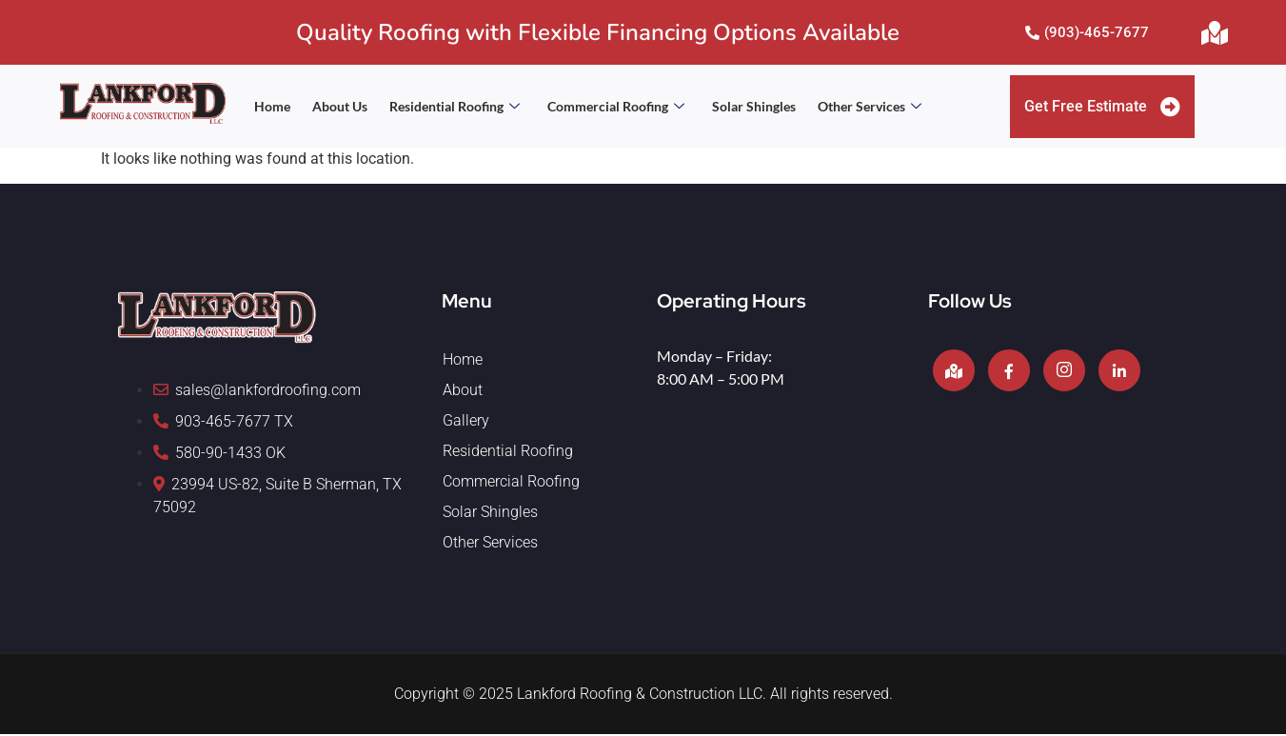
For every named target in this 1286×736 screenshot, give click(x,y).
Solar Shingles (754, 106)
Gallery (466, 422)
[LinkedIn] (1119, 372)
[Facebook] (1009, 372)
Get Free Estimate (1102, 107)
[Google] (954, 372)
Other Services (869, 106)
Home (272, 106)
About (463, 392)
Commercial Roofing (615, 106)
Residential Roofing (454, 106)
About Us (339, 106)
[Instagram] (1064, 372)
